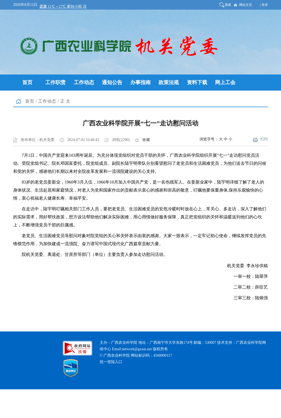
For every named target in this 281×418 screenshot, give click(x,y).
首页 (29, 101)
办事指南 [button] (140, 82)
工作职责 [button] (55, 82)
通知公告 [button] (112, 82)
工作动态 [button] (84, 82)
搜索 (228, 5)
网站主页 (245, 5)
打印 (264, 139)
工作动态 (47, 101)
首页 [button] (27, 82)
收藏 (146, 140)
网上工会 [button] (225, 82)
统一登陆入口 (111, 362)
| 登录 (264, 5)
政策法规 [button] (168, 82)
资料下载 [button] (197, 82)
